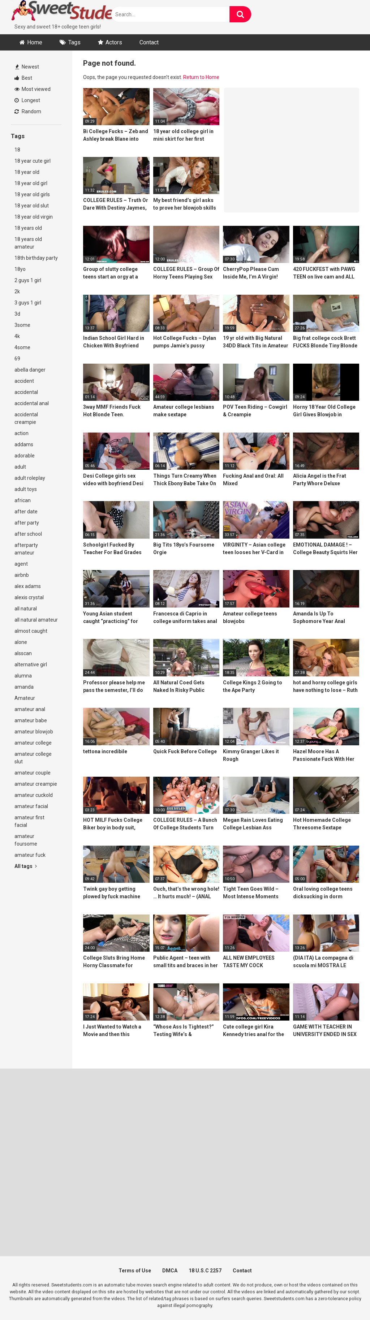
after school (28, 534)
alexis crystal (29, 597)
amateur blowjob (33, 731)
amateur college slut (33, 757)
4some (22, 347)
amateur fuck (30, 855)
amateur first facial (29, 821)
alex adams (27, 586)
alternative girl (30, 664)
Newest (27, 67)
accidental (26, 392)
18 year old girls (32, 194)
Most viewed (32, 89)
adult (20, 467)
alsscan (23, 653)
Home (34, 42)
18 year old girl (30, 183)
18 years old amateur (28, 243)
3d (17, 314)
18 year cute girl (32, 161)
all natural (25, 608)
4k (17, 336)
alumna (23, 676)
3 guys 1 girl (27, 303)
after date (26, 511)
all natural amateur (36, 620)
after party (26, 523)
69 (17, 358)
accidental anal (31, 403)
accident (24, 381)
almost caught (30, 631)
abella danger (30, 370)
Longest (27, 100)
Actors (114, 42)
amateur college (33, 743)
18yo (20, 269)
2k (17, 291)
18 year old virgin (33, 217)
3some (22, 325)
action (21, 433)
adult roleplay (29, 478)
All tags (25, 866)
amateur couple (32, 773)
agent (21, 564)
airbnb (21, 575)
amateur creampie (35, 784)
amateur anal (29, 709)
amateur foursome (25, 840)
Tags (74, 42)
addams (23, 444)
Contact (149, 42)
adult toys (25, 489)
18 (17, 150)
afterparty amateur (26, 549)
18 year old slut (31, 206)
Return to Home (201, 77)
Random (27, 111)
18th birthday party (36, 258)
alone (20, 642)
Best (23, 78)
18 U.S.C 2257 (205, 1270)
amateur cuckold (33, 795)
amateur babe (30, 720)
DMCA (169, 1270)
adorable (24, 456)
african (22, 500)
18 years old (28, 228)
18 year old (26, 172)
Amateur (24, 698)
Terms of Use (135, 1270)
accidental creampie (26, 418)
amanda (24, 687)
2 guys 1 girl (27, 280)
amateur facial (31, 806)
